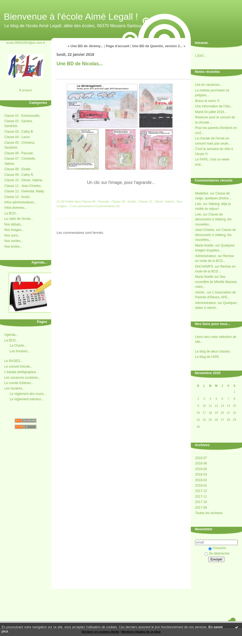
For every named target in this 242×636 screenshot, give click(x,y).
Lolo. (198, 204)
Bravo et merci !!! (207, 101)
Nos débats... (13, 224)
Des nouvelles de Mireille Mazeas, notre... (216, 282)
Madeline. (202, 193)
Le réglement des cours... (28, 394)
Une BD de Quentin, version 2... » (158, 46)
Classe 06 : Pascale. (19, 153)
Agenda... (11, 335)
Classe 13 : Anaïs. (17, 197)
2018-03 (201, 474)
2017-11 (201, 496)
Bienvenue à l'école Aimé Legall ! (71, 16)
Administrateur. (206, 256)
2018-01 (201, 485)
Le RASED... (13, 361)
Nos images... (14, 230)
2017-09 (201, 508)
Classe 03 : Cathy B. (19, 132)
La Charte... (18, 345)
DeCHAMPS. (204, 266)
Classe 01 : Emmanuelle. (22, 116)
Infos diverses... (15, 208)
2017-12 (201, 491)
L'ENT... (200, 56)
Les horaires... (20, 351)
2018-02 (201, 480)
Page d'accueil (117, 46)
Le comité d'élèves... (19, 383)
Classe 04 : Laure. (17, 137)
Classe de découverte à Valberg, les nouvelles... (213, 219)
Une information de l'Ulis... (214, 106)
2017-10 (201, 502)
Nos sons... (12, 235)
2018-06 (201, 463)
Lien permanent (82, 206)
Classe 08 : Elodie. (17, 169)
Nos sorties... (13, 241)
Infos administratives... (20, 202)
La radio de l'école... (18, 219)
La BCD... (11, 213)
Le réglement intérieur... (27, 399)
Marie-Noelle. (204, 245)
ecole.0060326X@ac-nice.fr (25, 42)
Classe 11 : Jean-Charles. (23, 186)
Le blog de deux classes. (213, 351)
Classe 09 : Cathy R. (19, 175)
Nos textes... (13, 246)
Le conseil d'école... (18, 366)
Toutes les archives (209, 513)
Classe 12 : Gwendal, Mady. (24, 191)
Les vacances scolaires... (22, 377)
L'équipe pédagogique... (21, 372)
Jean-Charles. (205, 230)
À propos (25, 90)
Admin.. (200, 292)
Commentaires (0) (107, 206)
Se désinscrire (217, 553)
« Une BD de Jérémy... (85, 46)
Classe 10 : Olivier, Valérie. (23, 180)
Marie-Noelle (204, 277)
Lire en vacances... (208, 85)
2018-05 (201, 469)
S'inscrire (217, 548)
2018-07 (201, 458)
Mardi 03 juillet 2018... (211, 112)
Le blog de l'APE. (207, 357)
